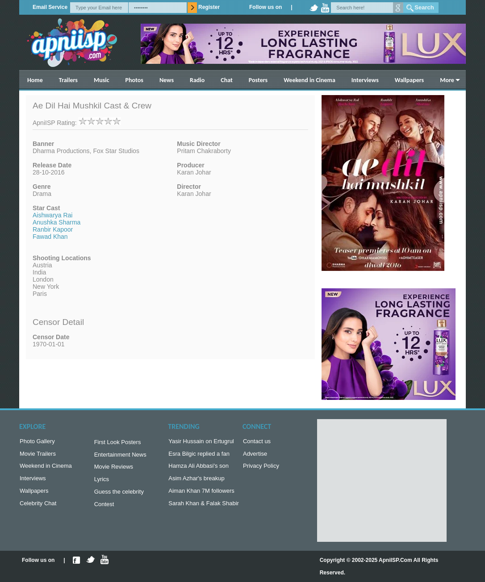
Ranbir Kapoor (53, 229)
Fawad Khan (50, 236)
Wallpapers (409, 80)
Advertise (255, 455)
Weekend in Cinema (309, 80)
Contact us (257, 442)
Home (35, 80)
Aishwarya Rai (52, 215)
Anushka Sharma (56, 222)
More (447, 80)
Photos (134, 80)
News (166, 80)
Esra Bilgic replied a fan (199, 455)
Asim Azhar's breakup (196, 481)
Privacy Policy (261, 468)
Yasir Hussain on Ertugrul (201, 442)
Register (209, 7)
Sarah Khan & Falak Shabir (203, 508)
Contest (104, 509)
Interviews (365, 80)
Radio (197, 80)
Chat (227, 80)
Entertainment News (120, 456)
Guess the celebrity (119, 496)
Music (101, 80)
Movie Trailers (38, 455)
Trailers (68, 80)
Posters (258, 80)
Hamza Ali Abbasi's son (198, 468)
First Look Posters (117, 443)
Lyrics (101, 482)
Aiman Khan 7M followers (201, 495)
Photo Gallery (37, 442)
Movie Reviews (113, 469)
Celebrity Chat (38, 508)
